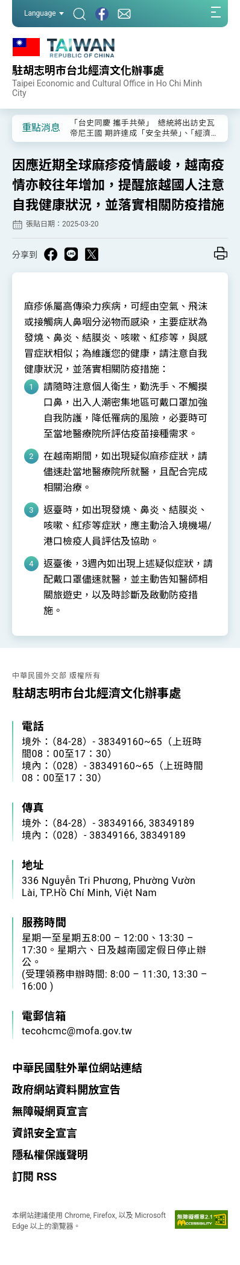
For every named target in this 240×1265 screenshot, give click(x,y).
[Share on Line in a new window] (71, 254)
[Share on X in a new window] (91, 254)
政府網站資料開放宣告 (66, 1089)
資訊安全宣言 (44, 1133)
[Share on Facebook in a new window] (50, 254)
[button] (30, 127)
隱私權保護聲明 (50, 1154)
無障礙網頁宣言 (50, 1111)
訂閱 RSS (34, 1176)
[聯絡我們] (124, 13)
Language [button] (44, 13)
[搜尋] (79, 13)
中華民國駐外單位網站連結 (77, 1068)
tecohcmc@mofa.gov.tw (77, 1031)
